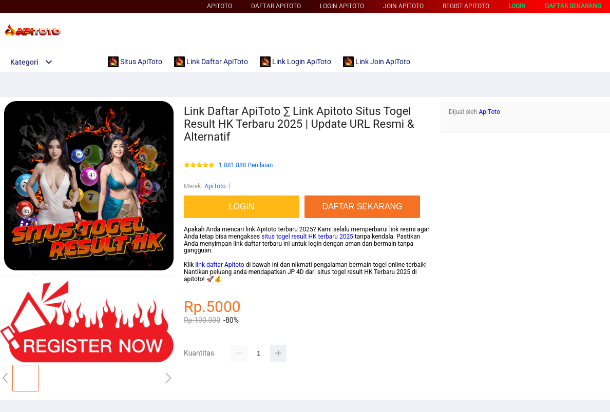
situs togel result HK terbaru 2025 (307, 236)
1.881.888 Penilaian (246, 165)
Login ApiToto (342, 6)
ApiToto (219, 6)
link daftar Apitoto (219, 264)
